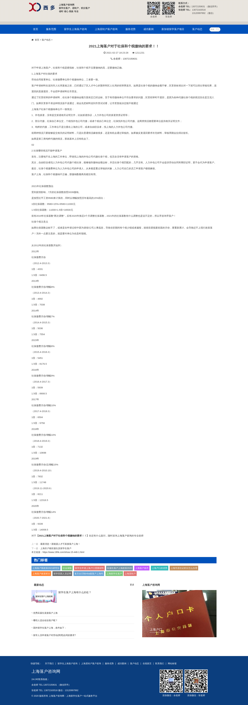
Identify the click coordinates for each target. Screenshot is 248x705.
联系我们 (159, 663)
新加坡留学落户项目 (172, 29)
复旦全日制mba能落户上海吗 (88, 573)
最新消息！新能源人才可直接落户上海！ (60, 544)
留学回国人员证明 (62, 573)
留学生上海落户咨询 (75, 29)
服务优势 (130, 29)
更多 (132, 584)
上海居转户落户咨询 (106, 29)
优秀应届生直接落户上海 (45, 613)
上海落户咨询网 (45, 671)
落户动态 (197, 29)
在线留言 (147, 663)
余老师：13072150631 (125, 58)
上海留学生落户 (114, 573)
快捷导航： (36, 663)
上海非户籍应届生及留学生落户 (55, 548)
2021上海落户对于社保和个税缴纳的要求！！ (63, 535)
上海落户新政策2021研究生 (45, 568)
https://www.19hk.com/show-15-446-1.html (63, 552)
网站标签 (172, 663)
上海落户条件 (142, 568)
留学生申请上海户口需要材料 (89, 568)
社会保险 (67, 568)
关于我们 (49, 663)
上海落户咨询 (124, 535)
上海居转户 (130, 573)
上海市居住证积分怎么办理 (184, 568)
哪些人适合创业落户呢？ (45, 620)
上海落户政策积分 (41, 573)
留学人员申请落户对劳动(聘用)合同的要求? (54, 635)
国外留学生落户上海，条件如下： (49, 628)
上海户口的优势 (159, 568)
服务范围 (51, 29)
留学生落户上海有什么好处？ (74, 592)
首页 (35, 29)
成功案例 (148, 29)
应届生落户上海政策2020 (119, 568)
